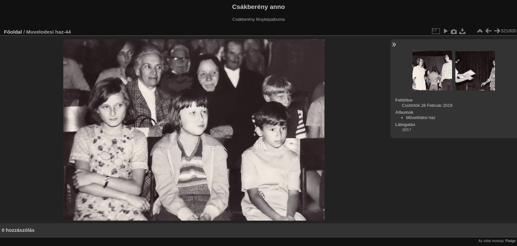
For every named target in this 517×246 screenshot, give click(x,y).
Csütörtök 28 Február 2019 (427, 105)
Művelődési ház (421, 117)
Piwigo (510, 241)
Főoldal (13, 32)
